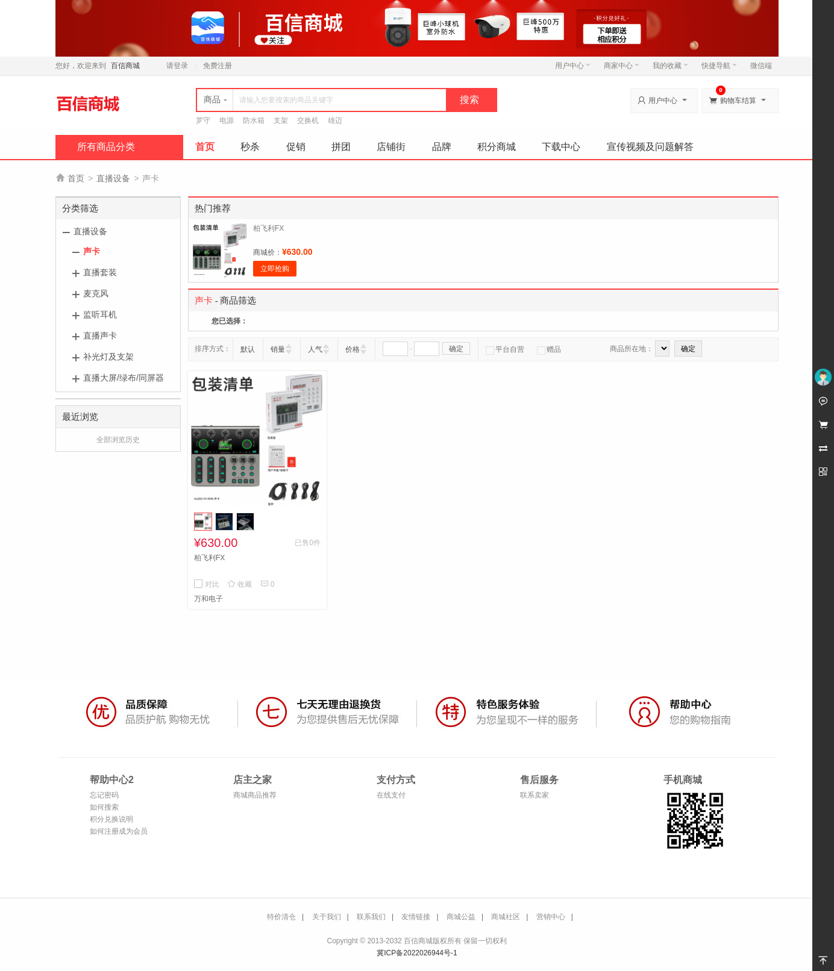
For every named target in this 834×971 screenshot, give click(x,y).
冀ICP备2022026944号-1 (417, 953)
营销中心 (550, 917)
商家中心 (621, 65)
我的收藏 (670, 65)
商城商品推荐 (255, 795)
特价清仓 (281, 917)
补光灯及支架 (108, 356)
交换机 (308, 120)
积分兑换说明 (111, 819)
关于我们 (326, 917)
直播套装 (100, 272)
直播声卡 (100, 335)
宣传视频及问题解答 (650, 147)
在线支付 (391, 795)
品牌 (441, 147)
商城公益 (461, 917)
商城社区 (505, 917)
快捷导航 (719, 65)
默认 (247, 349)
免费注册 (217, 65)
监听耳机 (100, 314)
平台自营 (505, 349)
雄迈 (335, 120)
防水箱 (254, 120)
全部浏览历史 (118, 440)
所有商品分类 (106, 147)
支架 (281, 120)
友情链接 (415, 917)
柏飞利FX (268, 228)
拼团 (341, 147)
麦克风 (95, 293)
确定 (456, 349)
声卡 (91, 251)
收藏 (239, 584)
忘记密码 (104, 795)
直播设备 (113, 178)
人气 (315, 349)
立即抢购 (274, 268)
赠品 (549, 349)
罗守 (203, 120)
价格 (352, 349)
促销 (296, 147)
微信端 (761, 65)
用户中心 (573, 65)
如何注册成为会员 (119, 831)
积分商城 (496, 147)
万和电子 (208, 599)
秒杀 (250, 147)
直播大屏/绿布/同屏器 (123, 377)
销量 (278, 349)
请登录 (177, 65)
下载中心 (561, 147)
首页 (205, 147)
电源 (226, 120)
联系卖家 (534, 795)
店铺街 (391, 147)
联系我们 (371, 917)
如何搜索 (104, 807)
